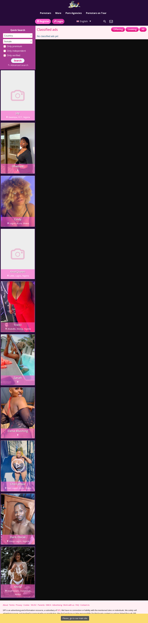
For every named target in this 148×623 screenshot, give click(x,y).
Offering (118, 29)
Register (42, 21)
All (143, 29)
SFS (59, 610)
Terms (12, 605)
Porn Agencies (74, 13)
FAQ (77, 605)
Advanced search (17, 65)
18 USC (34, 605)
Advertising (57, 605)
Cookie (26, 605)
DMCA (48, 605)
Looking (132, 29)
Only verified (11, 55)
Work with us (68, 605)
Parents (41, 605)
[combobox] (18, 35)
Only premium (12, 46)
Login (58, 21)
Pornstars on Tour (96, 13)
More (58, 13)
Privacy (19, 605)
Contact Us (85, 605)
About (5, 605)
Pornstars (45, 13)
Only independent (14, 50)
